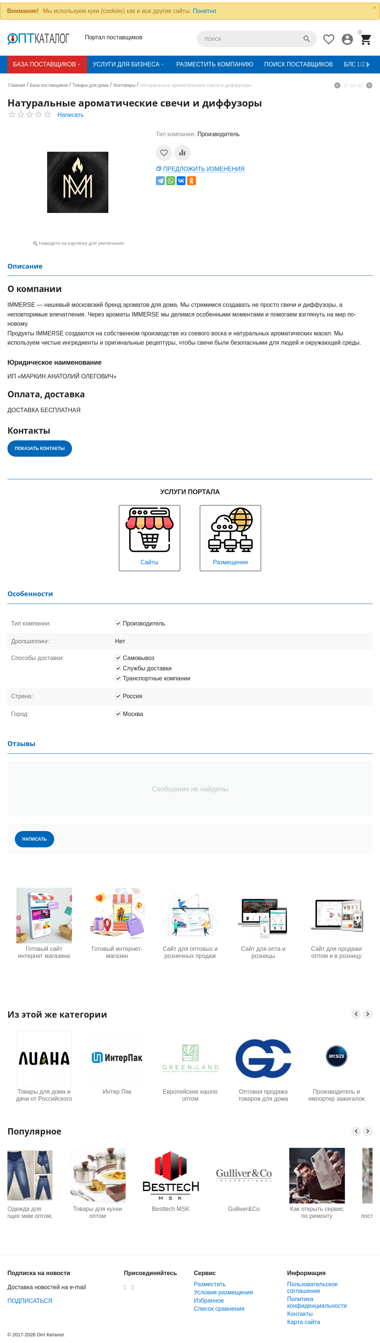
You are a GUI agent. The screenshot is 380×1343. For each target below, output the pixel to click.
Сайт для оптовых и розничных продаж (190, 952)
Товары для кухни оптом (116, 1212)
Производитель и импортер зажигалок (336, 1095)
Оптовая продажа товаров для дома (263, 1095)
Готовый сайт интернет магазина (44, 952)
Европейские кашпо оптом (190, 1095)
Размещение (230, 535)
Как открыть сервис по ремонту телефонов (336, 1213)
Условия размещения (223, 1292)
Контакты (300, 1314)
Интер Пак (117, 1091)
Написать (70, 115)
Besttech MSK (190, 1209)
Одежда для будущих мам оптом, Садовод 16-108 (44, 1213)
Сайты (149, 535)
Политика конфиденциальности (317, 1302)
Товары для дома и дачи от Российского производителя (44, 1095)
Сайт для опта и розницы (263, 952)
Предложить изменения (204, 169)
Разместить (210, 1284)
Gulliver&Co (263, 1209)
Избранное (209, 1300)
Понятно (204, 11)
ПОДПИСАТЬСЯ (29, 1301)
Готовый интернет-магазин (116, 952)
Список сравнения (219, 1309)
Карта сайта (303, 1322)
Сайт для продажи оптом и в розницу (336, 952)
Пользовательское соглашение (312, 1287)
